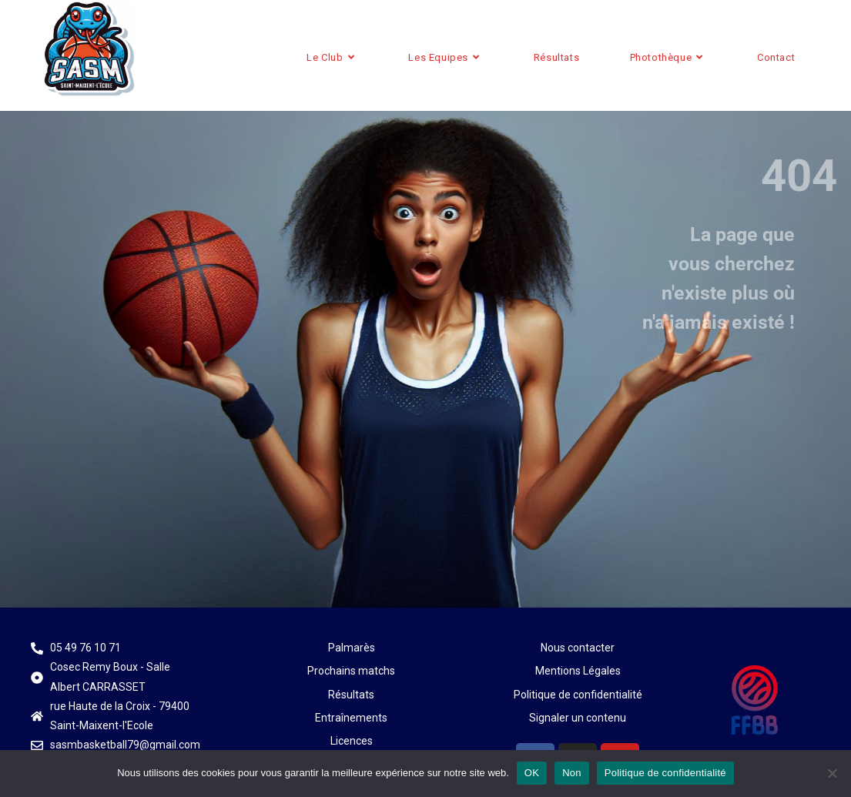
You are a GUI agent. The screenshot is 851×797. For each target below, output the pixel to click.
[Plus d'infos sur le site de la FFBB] (755, 700)
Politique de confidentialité (665, 773)
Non (571, 773)
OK (531, 773)
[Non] (831, 773)
